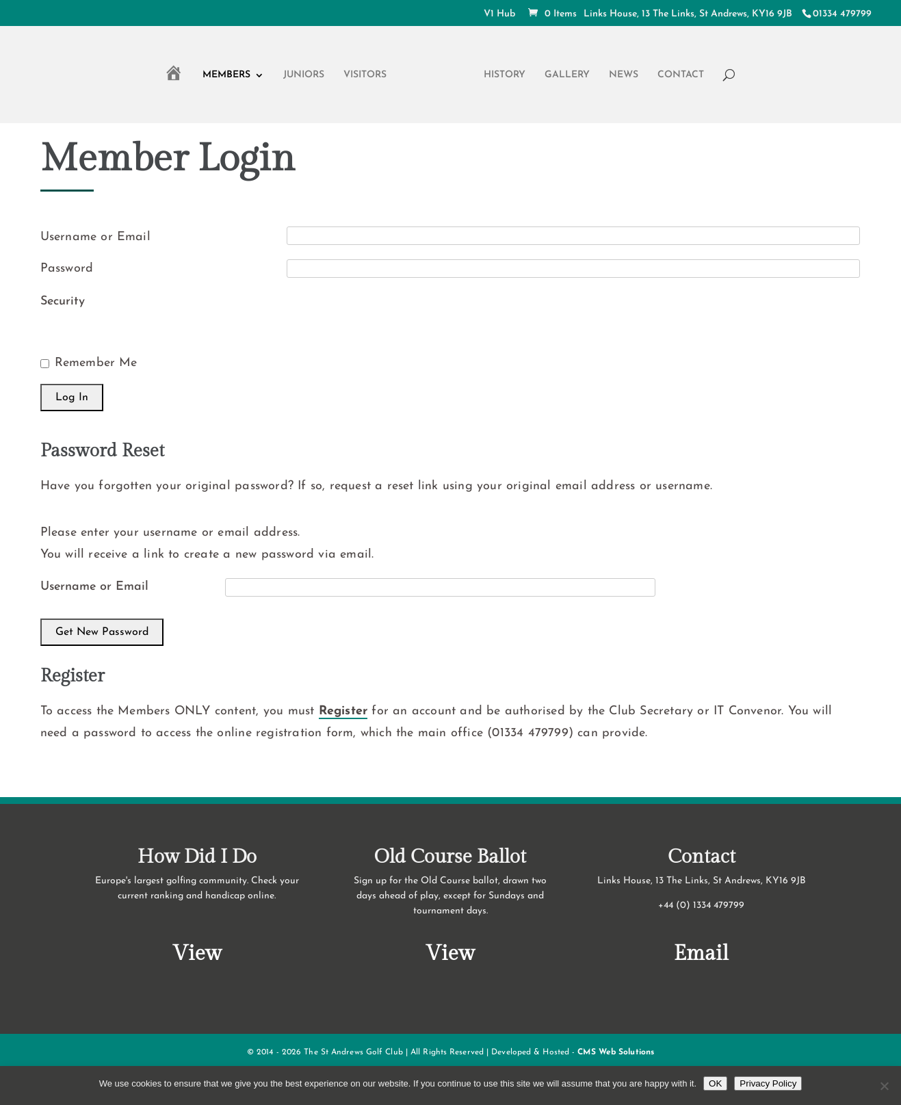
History (504, 75)
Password (67, 268)
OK (715, 1083)
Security (62, 301)
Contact (680, 75)
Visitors (365, 75)
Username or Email (95, 237)
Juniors (303, 75)
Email (701, 953)
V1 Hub (499, 14)
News (623, 75)
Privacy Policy (768, 1083)
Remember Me (96, 362)
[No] (884, 1086)
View (197, 953)
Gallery (567, 75)
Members (226, 75)
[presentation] (391, 316)
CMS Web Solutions (615, 1052)
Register (343, 711)
